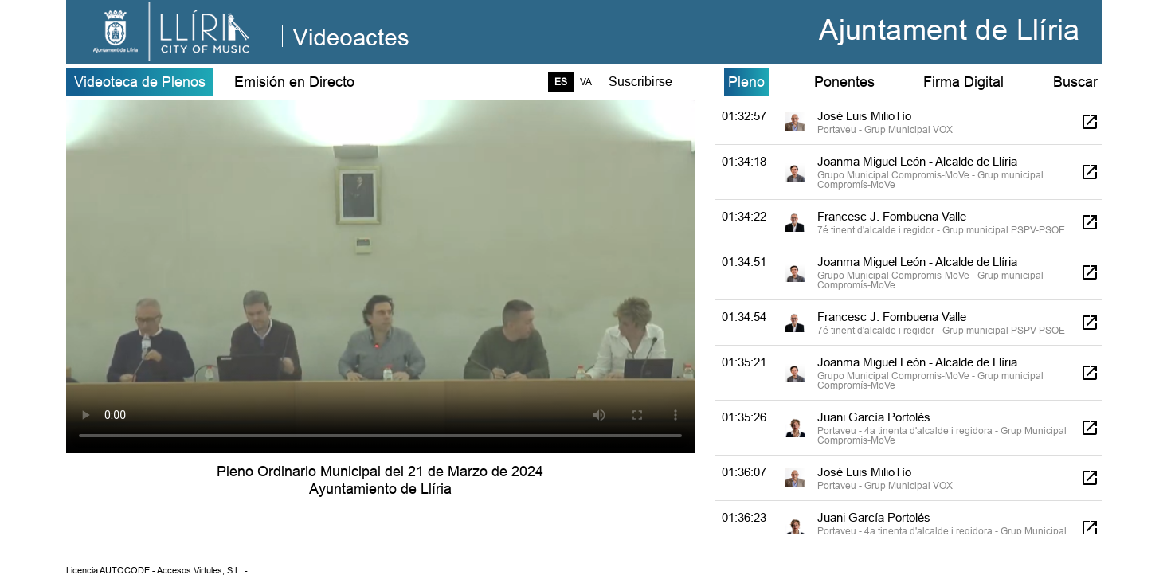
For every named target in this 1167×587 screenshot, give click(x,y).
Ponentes (844, 81)
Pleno (746, 81)
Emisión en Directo (294, 81)
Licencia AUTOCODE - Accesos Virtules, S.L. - (157, 570)
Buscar (1075, 81)
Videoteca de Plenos (140, 81)
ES (560, 82)
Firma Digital (963, 81)
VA (586, 82)
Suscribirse (640, 81)
